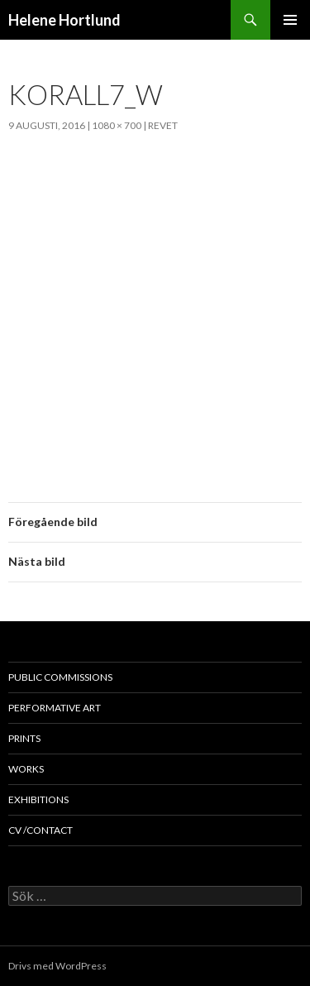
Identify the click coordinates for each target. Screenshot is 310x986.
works (26, 769)
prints (24, 738)
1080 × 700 (116, 125)
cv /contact (40, 830)
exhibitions (38, 799)
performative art (54, 707)
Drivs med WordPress (57, 966)
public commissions (60, 677)
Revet (163, 125)
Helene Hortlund (64, 20)
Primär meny (290, 20)
